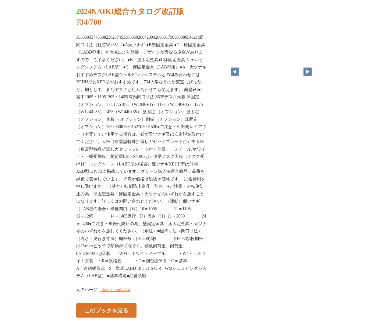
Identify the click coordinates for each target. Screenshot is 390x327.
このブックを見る (106, 310)
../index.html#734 (115, 289)
